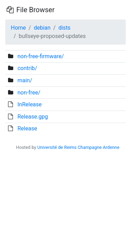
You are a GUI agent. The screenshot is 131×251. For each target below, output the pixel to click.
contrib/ (27, 68)
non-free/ (29, 92)
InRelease (29, 104)
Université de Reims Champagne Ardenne (78, 147)
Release (27, 128)
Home (18, 27)
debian (42, 27)
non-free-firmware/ (40, 56)
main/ (24, 80)
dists (64, 27)
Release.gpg (32, 116)
